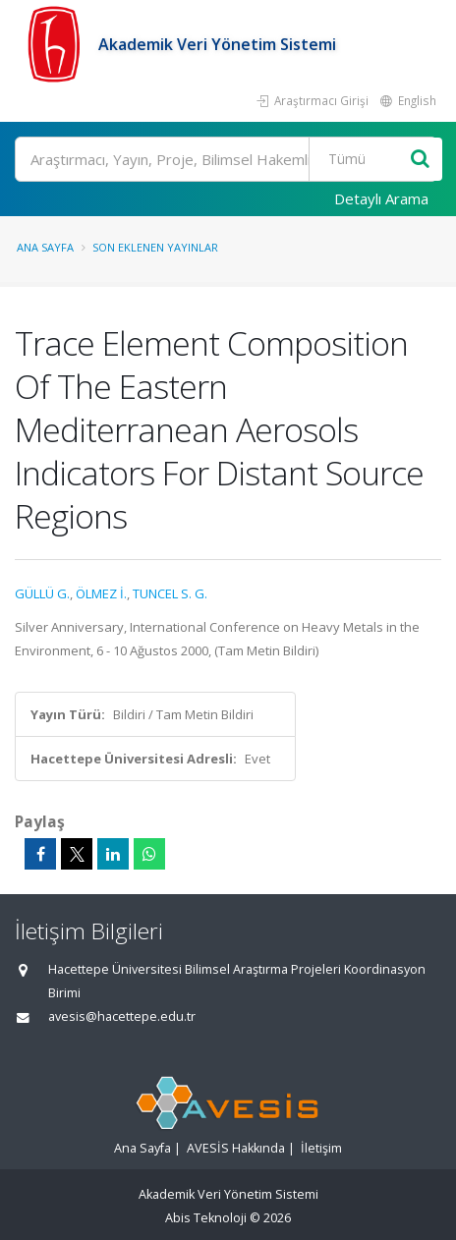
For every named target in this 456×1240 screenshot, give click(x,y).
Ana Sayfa (45, 247)
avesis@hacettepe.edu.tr (122, 1016)
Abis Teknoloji (206, 1218)
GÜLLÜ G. (42, 593)
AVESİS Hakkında (236, 1148)
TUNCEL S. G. (170, 593)
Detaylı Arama (381, 198)
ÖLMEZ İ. (101, 593)
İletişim (321, 1148)
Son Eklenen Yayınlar (155, 247)
